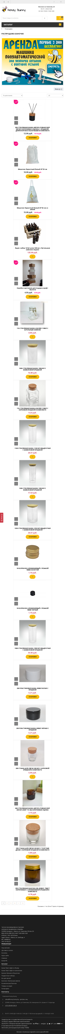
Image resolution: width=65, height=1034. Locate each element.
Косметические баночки (9, 983)
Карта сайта (5, 955)
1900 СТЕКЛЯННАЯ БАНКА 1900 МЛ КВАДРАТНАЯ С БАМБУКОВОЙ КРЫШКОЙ (33, 649)
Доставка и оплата (7, 950)
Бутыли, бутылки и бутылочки (11, 973)
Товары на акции (7, 986)
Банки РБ (4, 961)
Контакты (4, 953)
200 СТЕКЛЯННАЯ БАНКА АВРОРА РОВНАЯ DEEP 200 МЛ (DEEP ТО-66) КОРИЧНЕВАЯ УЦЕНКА (32, 809)
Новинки (4, 958)
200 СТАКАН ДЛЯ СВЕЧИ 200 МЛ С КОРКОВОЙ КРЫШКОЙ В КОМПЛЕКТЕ (32, 769)
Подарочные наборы (8, 976)
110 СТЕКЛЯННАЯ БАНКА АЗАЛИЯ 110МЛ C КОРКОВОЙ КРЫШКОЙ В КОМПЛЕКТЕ (32, 409)
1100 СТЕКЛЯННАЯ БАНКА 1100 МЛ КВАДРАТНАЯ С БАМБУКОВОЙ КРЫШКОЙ (33, 449)
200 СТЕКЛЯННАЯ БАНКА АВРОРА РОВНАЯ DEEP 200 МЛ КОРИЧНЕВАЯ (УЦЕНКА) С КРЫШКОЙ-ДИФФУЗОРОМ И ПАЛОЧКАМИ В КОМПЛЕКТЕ (32, 129)
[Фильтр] (1, 518)
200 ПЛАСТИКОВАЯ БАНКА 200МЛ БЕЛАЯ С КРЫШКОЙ (32, 689)
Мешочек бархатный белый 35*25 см (32, 169)
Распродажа (8, 29)
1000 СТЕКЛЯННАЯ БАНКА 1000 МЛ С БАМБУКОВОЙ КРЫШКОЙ (32, 369)
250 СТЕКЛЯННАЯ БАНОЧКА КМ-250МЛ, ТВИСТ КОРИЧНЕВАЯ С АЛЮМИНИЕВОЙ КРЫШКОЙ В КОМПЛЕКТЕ (32, 889)
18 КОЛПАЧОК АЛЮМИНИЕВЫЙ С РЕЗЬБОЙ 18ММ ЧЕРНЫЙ (32, 609)
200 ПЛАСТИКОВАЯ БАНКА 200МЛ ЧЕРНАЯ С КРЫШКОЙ (32, 729)
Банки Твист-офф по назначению (12, 970)
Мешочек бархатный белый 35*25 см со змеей (32, 208)
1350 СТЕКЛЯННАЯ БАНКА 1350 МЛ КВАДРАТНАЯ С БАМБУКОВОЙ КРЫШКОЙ (33, 529)
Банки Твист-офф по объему (10, 968)
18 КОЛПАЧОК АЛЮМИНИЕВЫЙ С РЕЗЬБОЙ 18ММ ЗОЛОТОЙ (32, 569)
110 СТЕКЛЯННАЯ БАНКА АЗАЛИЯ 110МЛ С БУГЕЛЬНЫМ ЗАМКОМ (32, 329)
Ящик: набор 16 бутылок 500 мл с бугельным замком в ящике (32, 249)
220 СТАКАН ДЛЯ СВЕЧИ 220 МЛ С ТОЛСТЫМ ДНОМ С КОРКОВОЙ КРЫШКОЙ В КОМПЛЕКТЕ (32, 849)
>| (22, 903)
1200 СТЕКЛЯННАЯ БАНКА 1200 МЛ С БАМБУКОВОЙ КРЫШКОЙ (32, 489)
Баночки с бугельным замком (11, 981)
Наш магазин (6, 948)
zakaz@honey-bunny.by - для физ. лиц (16, 999)
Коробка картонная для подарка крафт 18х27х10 (32, 289)
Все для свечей (6, 978)
